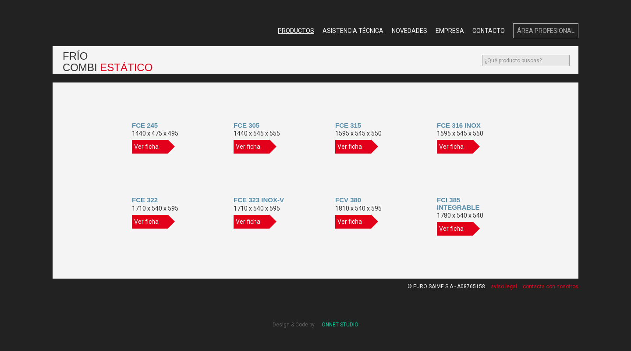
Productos (296, 30)
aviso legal (504, 286)
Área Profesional (545, 30)
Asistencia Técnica (353, 30)
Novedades (409, 30)
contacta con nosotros (550, 286)
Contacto (488, 30)
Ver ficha (151, 147)
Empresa (450, 30)
